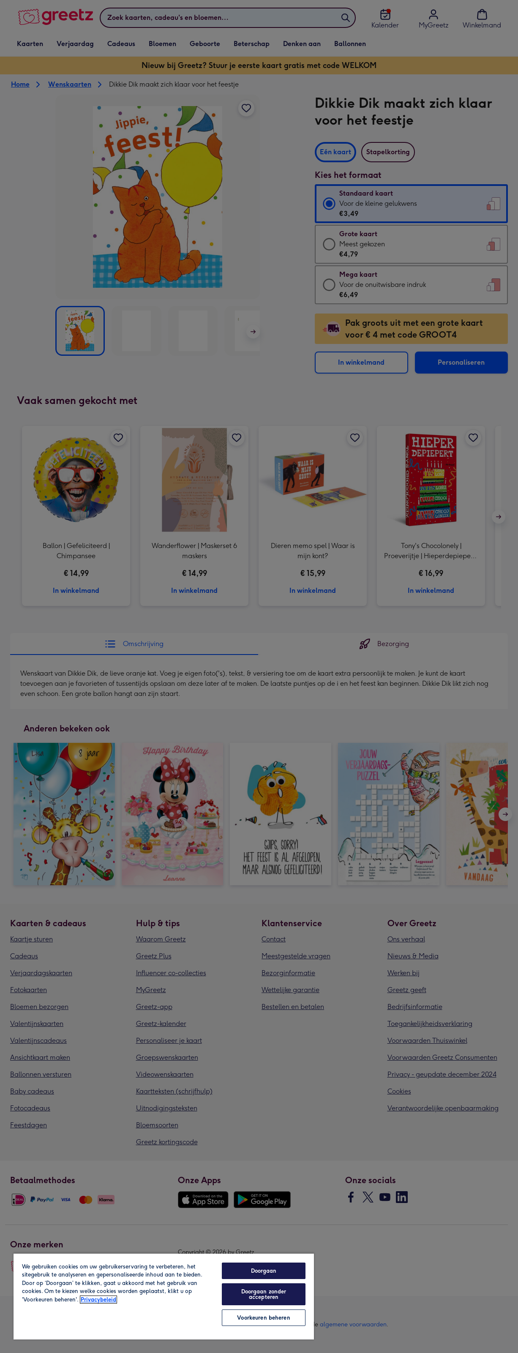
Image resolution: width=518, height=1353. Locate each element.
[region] (164, 1296)
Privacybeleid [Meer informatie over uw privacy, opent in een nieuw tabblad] (98, 1299)
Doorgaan (264, 1271)
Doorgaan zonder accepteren (263, 1294)
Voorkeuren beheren (263, 1318)
